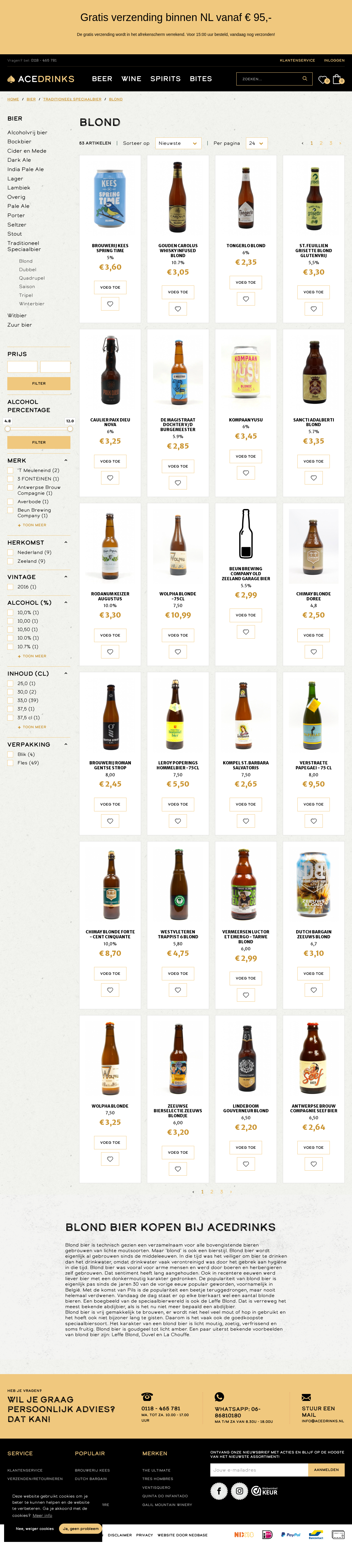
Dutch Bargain (91, 1479)
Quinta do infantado (165, 1496)
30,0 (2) (27, 692)
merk (16, 460)
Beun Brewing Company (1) (34, 512)
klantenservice (297, 60)
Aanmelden (326, 1469)
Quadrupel (32, 278)
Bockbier (19, 141)
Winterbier (32, 303)
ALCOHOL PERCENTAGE (28, 406)
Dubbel (27, 269)
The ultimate (156, 1470)
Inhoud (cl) (28, 674)
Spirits (165, 79)
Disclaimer (120, 1535)
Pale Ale (18, 206)
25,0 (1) (26, 683)
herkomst (25, 542)
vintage (21, 577)
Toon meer (34, 525)
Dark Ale (19, 159)
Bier (14, 118)
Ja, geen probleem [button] (81, 1528)
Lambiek (18, 187)
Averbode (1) (33, 501)
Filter (39, 383)
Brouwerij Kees (92, 1470)
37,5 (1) (26, 709)
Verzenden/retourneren (35, 1479)
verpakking (28, 744)
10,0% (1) (28, 612)
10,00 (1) (28, 621)
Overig (16, 197)
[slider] (8, 429)
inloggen (334, 60)
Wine (131, 79)
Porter (16, 215)
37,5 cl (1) (29, 717)
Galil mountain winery (167, 1505)
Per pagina (227, 143)
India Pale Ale (25, 169)
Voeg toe (110, 287)
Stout (14, 233)
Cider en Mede (26, 150)
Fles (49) (28, 763)
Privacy (144, 1535)
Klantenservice (25, 1470)
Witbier (17, 315)
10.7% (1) (28, 646)
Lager (15, 178)
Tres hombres (157, 1479)
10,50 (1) (28, 629)
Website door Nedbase (182, 1535)
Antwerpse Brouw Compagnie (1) (39, 490)
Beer (102, 79)
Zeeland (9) (31, 561)
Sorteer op (136, 143)
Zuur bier (19, 324)
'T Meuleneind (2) (38, 470)
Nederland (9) (34, 552)
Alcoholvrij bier (27, 132)
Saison (27, 286)
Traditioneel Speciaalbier (24, 246)
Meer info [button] (42, 1515)
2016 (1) (27, 587)
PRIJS (17, 354)
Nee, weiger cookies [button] (35, 1528)
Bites (201, 79)
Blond (26, 261)
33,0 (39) (28, 700)
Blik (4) (26, 754)
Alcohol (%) (29, 603)
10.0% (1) (28, 638)
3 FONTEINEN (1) (38, 479)
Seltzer (17, 224)
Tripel (26, 295)
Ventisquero (156, 1487)
